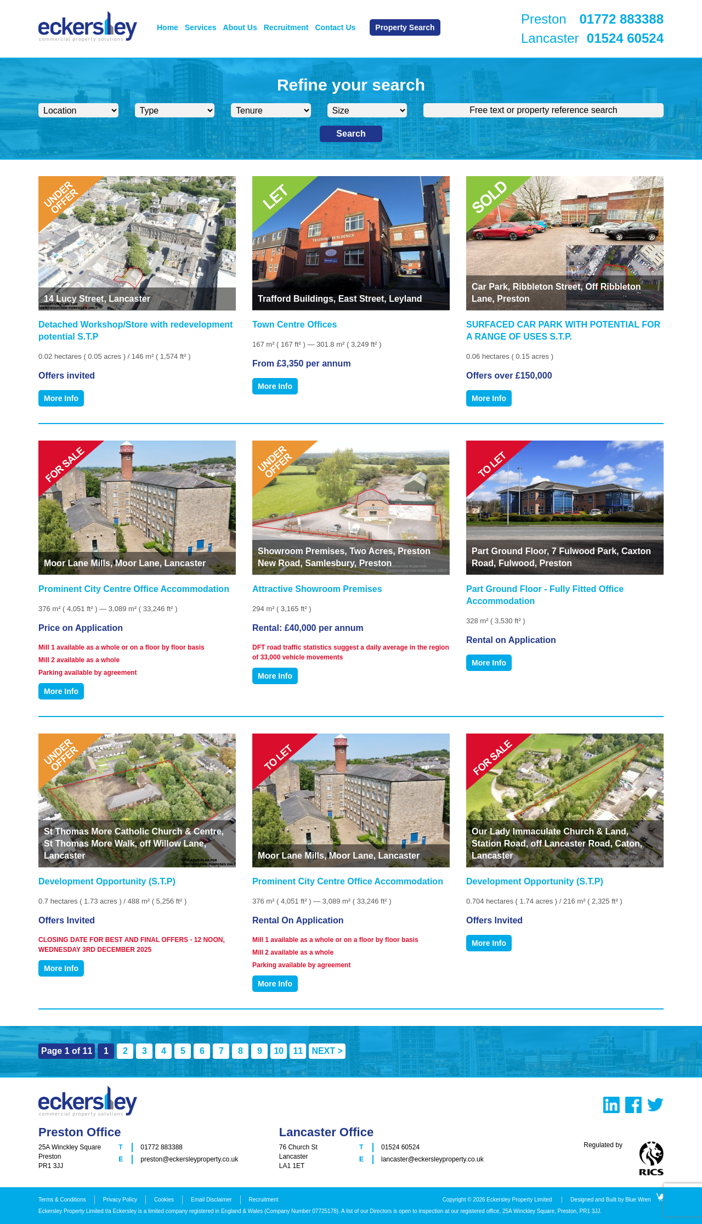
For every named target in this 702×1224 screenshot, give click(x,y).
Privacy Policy (120, 1200)
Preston (592, 19)
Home (167, 27)
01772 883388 (161, 1147)
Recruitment (286, 27)
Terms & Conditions (62, 1200)
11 (298, 1051)
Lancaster (592, 38)
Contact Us (335, 27)
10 (279, 1051)
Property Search (404, 27)
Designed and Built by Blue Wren (617, 1200)
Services (201, 27)
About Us (240, 27)
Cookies (164, 1200)
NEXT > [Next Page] (327, 1051)
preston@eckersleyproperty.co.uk (189, 1159)
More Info (61, 398)
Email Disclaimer (211, 1200)
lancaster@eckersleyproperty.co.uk (432, 1159)
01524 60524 (400, 1147)
